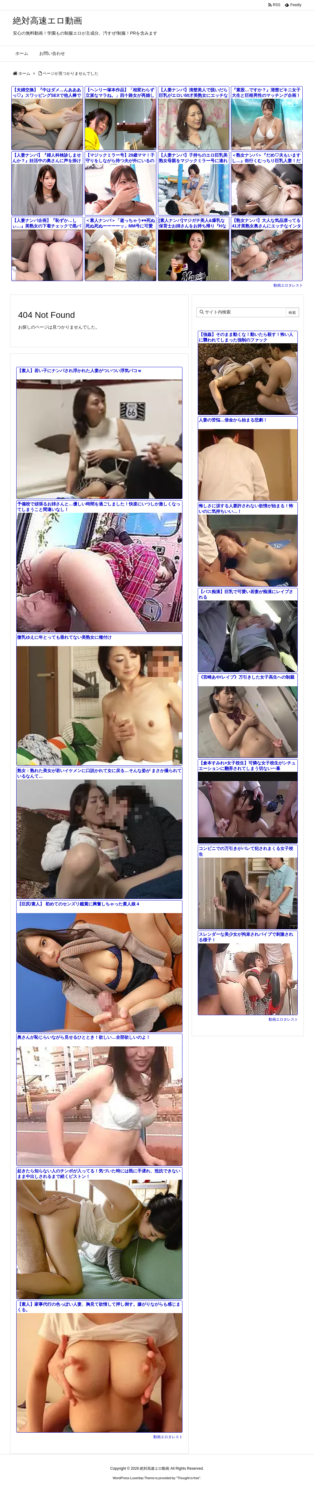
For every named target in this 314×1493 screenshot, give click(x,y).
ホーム (24, 73)
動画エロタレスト (288, 285)
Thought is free (188, 1478)
